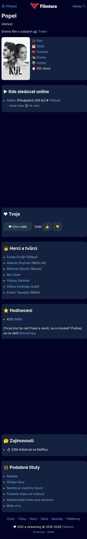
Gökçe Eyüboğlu (18, 286)
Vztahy (41, 63)
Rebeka (12, 476)
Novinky (57, 519)
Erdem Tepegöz (18, 292)
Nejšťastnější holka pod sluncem (30, 500)
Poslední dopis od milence (25, 494)
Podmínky (39, 531)
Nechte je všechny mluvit (25, 488)
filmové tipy (28, 333)
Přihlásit (9, 6)
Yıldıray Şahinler (18, 280)
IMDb (18, 319)
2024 (40, 46)
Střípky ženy (16, 482)
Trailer (42, 31)
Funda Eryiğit (16, 257)
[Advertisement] (42, 160)
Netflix (11, 100)
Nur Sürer (14, 275)
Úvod (11, 519)
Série (44, 519)
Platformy (73, 519)
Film (39, 41)
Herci (33, 519)
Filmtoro (68, 527)
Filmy (22, 519)
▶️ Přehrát (53, 100)
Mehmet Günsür (18, 269)
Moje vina (14, 506)
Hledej (78, 6)
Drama (41, 57)
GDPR (50, 531)
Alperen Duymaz (19, 263)
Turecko (42, 52)
